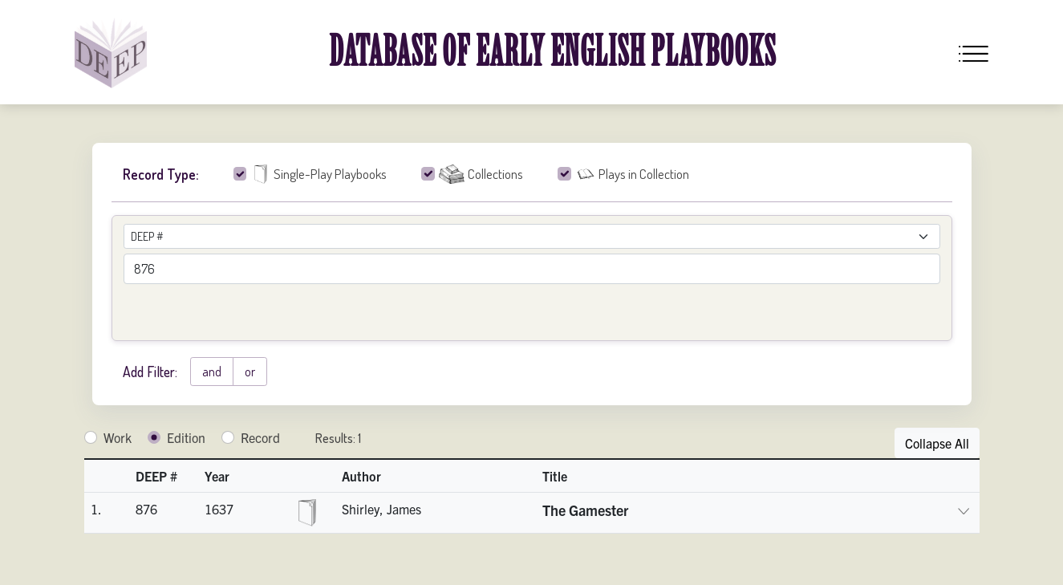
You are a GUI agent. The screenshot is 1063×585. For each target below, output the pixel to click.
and (211, 372)
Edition (186, 437)
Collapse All (937, 443)
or (250, 372)
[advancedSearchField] (532, 269)
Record (260, 437)
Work (117, 437)
